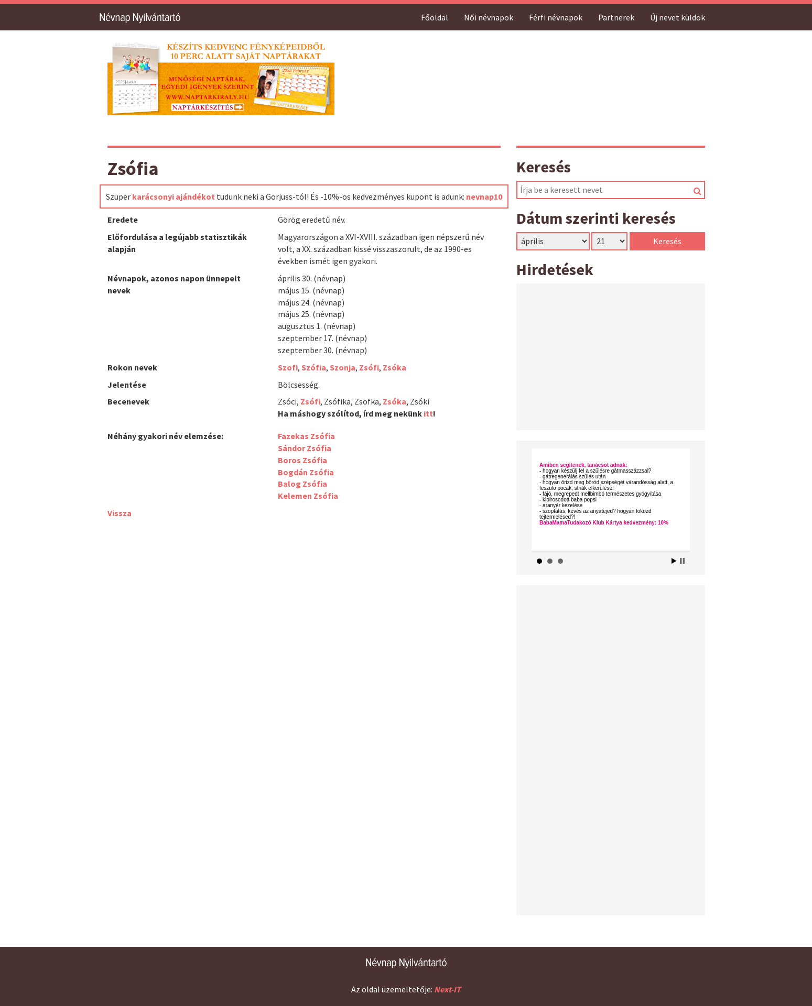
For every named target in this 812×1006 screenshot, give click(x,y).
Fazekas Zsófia (306, 436)
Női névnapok (488, 17)
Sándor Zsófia (304, 448)
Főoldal (434, 17)
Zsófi (369, 367)
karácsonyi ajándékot (173, 196)
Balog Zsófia (302, 483)
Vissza (119, 513)
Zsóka (394, 367)
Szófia (313, 367)
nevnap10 (484, 196)
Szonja (342, 367)
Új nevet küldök (677, 17)
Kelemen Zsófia (308, 495)
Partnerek (616, 17)
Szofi (288, 367)
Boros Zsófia (302, 460)
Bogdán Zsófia (306, 472)
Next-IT (447, 989)
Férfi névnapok (555, 17)
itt (428, 413)
